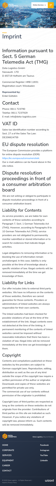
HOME (5, 445)
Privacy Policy (12, 483)
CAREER (6, 465)
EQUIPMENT (8, 460)
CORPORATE (8, 450)
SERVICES (6, 455)
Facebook (44, 445)
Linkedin (44, 460)
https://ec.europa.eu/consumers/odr (20, 158)
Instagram (44, 450)
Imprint (4, 483)
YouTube (44, 455)
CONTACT (6, 470)
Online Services (39, 5)
